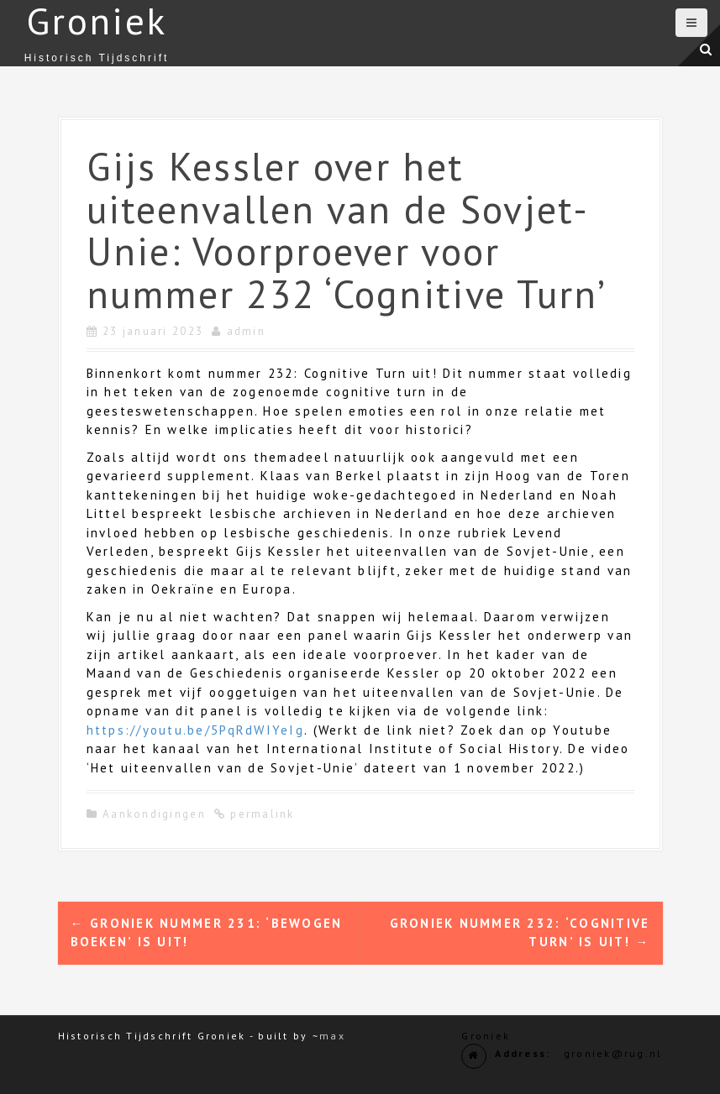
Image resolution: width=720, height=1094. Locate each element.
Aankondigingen (154, 814)
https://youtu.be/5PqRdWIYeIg (195, 730)
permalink (260, 814)
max (332, 1035)
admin (246, 331)
